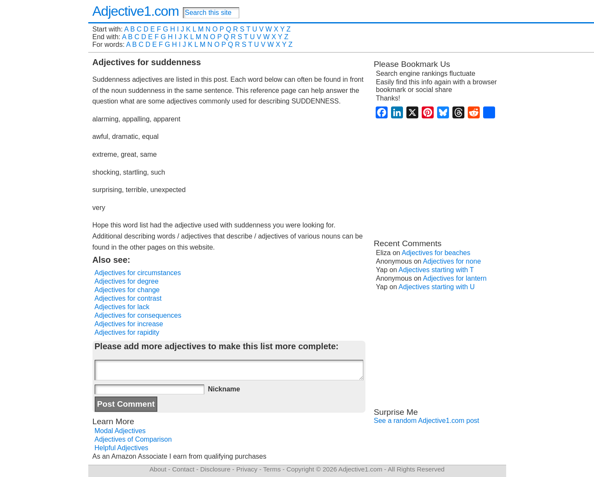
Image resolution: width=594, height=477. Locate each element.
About (157, 469)
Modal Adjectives (120, 430)
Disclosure (215, 469)
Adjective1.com (136, 11)
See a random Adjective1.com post (426, 420)
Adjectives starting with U (437, 286)
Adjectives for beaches (436, 252)
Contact (183, 469)
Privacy (247, 469)
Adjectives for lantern (455, 278)
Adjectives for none (452, 261)
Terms (272, 469)
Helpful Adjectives (121, 447)
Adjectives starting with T (436, 269)
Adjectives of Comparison (133, 439)
